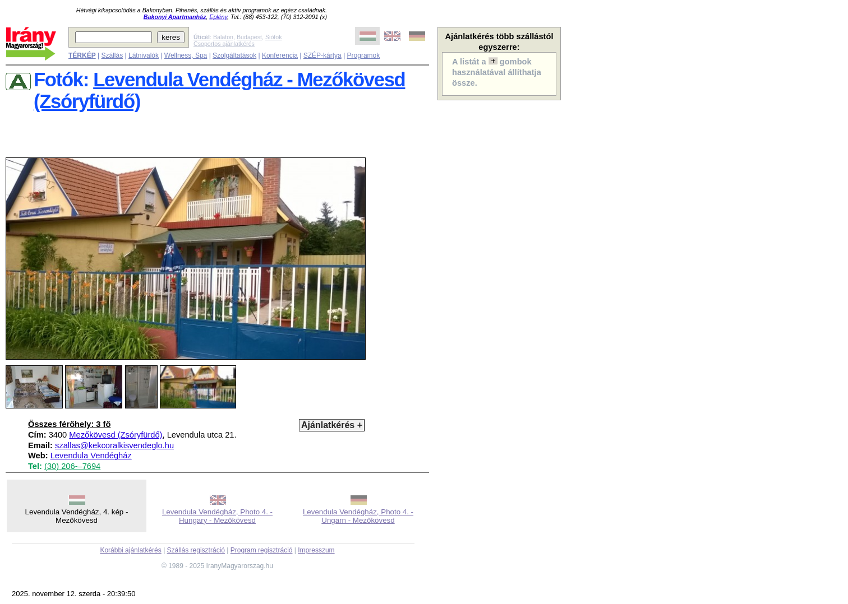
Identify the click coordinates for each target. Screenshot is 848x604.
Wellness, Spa (185, 55)
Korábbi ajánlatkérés (130, 550)
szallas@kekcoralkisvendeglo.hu (114, 445)
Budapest (249, 37)
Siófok (273, 37)
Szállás (112, 55)
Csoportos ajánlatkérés (224, 43)
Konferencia (280, 55)
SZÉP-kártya (322, 55)
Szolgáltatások (234, 55)
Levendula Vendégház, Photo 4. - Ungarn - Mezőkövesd (358, 516)
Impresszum (316, 550)
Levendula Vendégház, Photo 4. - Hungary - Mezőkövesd (217, 516)
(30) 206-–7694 (72, 466)
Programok (363, 55)
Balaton (223, 37)
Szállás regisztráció (196, 550)
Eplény (218, 16)
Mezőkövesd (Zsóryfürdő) (115, 434)
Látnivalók (143, 55)
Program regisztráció (262, 550)
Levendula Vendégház (91, 455)
